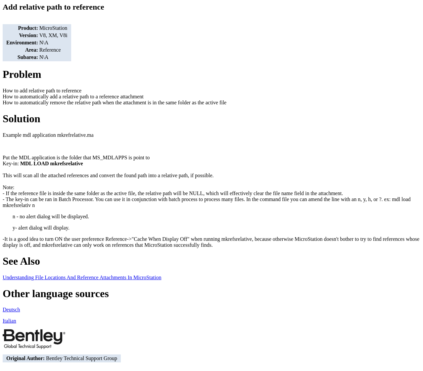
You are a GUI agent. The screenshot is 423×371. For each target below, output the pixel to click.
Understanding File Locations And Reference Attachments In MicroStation (82, 277)
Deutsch (11, 309)
